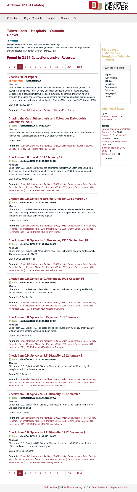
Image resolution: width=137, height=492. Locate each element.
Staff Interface (51, 487)
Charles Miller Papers (23, 77)
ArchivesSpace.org (73, 487)
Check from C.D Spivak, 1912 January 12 (35, 157)
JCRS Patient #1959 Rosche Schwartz (45, 270)
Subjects (51, 18)
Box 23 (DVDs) (47, 149)
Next (78, 67)
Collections (13, 18)
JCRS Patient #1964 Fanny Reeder (44, 232)
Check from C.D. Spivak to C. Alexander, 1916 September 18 (48, 240)
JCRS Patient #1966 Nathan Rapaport (45, 347)
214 (69, 67)
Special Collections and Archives (36, 110)
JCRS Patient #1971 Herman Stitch (44, 190)
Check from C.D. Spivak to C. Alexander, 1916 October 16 (46, 279)
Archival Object (110, 116)
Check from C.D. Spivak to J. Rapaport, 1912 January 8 (44, 317)
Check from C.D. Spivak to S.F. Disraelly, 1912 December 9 (47, 432)
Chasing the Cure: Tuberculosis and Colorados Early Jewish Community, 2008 (47, 120)
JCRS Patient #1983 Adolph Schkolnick (46, 385)
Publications (33, 149)
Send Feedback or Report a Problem (110, 487)
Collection (107, 119)
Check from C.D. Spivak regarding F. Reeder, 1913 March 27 (48, 199)
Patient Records (26, 187)
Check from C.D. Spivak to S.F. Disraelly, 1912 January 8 (45, 355)
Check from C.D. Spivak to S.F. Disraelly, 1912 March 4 (44, 394)
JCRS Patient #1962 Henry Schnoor (44, 424)
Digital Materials (33, 18)
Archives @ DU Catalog (25, 5)
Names (65, 18)
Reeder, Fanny (109, 154)
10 (56, 67)
